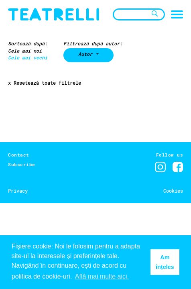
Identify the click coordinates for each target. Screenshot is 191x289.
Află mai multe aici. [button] (102, 276)
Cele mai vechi (27, 57)
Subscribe (21, 164)
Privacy (18, 190)
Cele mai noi (25, 50)
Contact (18, 155)
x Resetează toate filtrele (44, 82)
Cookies (173, 190)
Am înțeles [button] (165, 262)
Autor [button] (86, 54)
